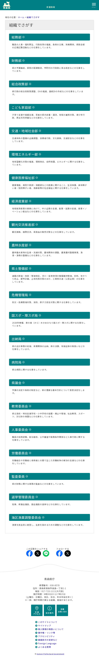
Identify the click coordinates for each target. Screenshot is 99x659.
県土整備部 (20, 268)
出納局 (16, 338)
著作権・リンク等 (46, 632)
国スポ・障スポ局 (25, 315)
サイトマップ (44, 625)
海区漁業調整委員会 (26, 517)
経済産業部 (20, 201)
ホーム (21, 17)
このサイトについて (47, 622)
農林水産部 (20, 245)
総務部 (16, 37)
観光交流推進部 (23, 224)
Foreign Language (47, 643)
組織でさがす (33, 17)
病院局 (16, 362)
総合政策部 (20, 84)
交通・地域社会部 (25, 130)
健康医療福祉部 (23, 177)
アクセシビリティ (46, 636)
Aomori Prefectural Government (50, 654)
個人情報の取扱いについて (51, 629)
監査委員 (18, 476)
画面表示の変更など (47, 639)
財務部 (16, 60)
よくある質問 (44, 647)
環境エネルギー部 (25, 154)
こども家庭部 (21, 107)
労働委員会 (20, 453)
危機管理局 (20, 295)
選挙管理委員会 (23, 497)
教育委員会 (20, 406)
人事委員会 (20, 429)
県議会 (16, 382)
